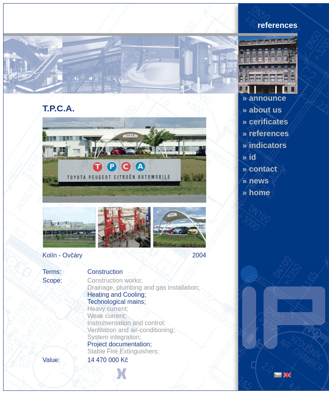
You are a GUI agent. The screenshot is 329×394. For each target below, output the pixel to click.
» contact (257, 169)
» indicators (262, 145)
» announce (262, 98)
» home (254, 192)
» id (247, 157)
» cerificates (263, 121)
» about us (260, 109)
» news (253, 180)
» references (263, 133)
